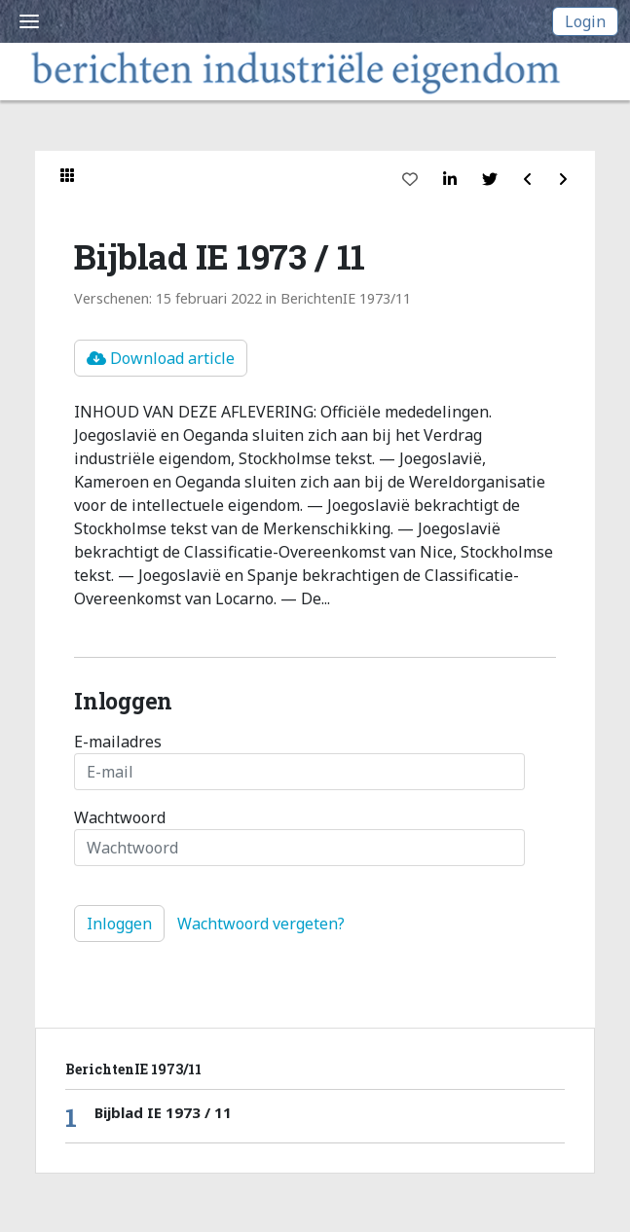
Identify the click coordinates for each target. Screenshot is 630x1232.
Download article (161, 358)
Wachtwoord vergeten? (261, 923)
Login (585, 21)
